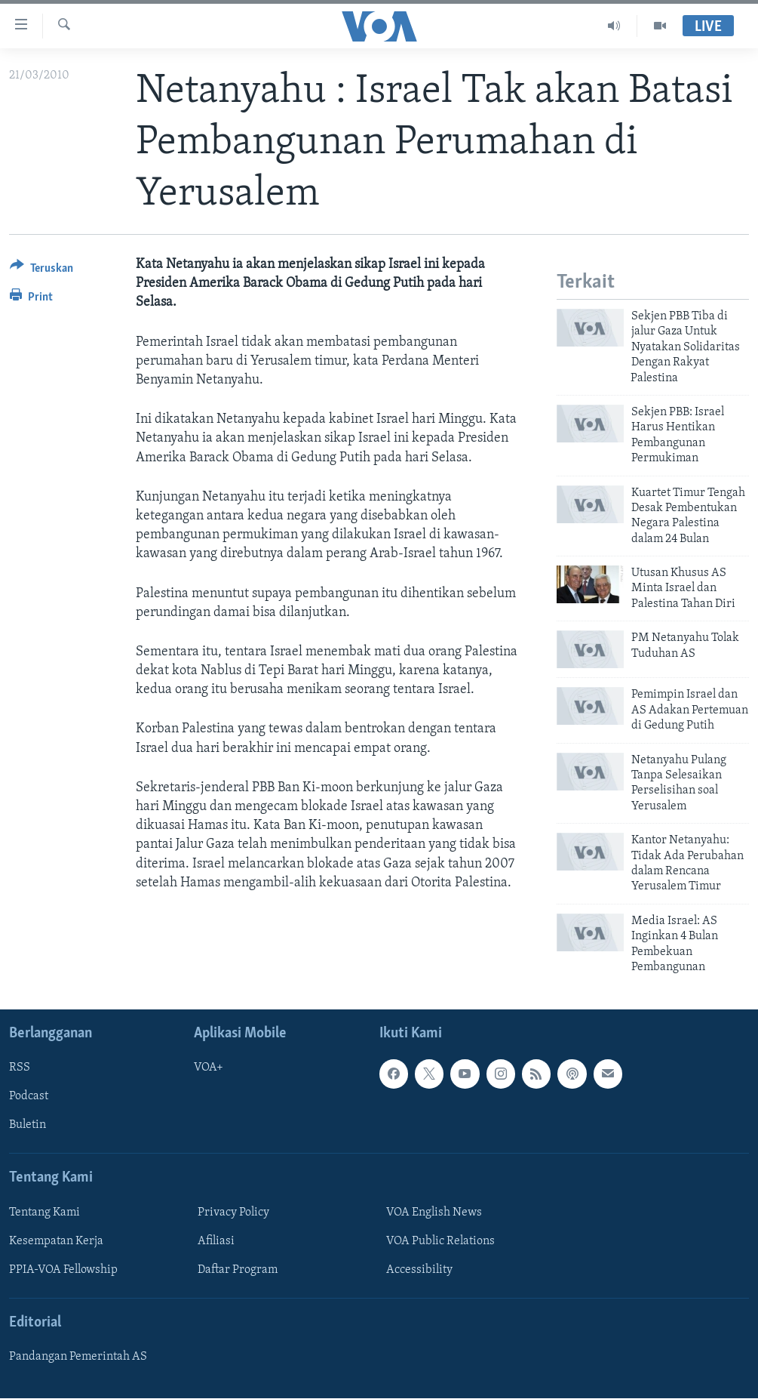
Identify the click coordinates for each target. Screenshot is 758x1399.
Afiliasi (216, 1241)
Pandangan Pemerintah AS (78, 1357)
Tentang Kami (44, 1212)
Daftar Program (238, 1270)
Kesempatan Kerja (56, 1241)
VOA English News (434, 1212)
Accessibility (419, 1270)
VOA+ (208, 1068)
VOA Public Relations (440, 1241)
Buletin (27, 1126)
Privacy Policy (233, 1212)
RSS (19, 1068)
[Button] (41, 270)
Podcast (28, 1097)
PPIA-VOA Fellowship (63, 1270)
